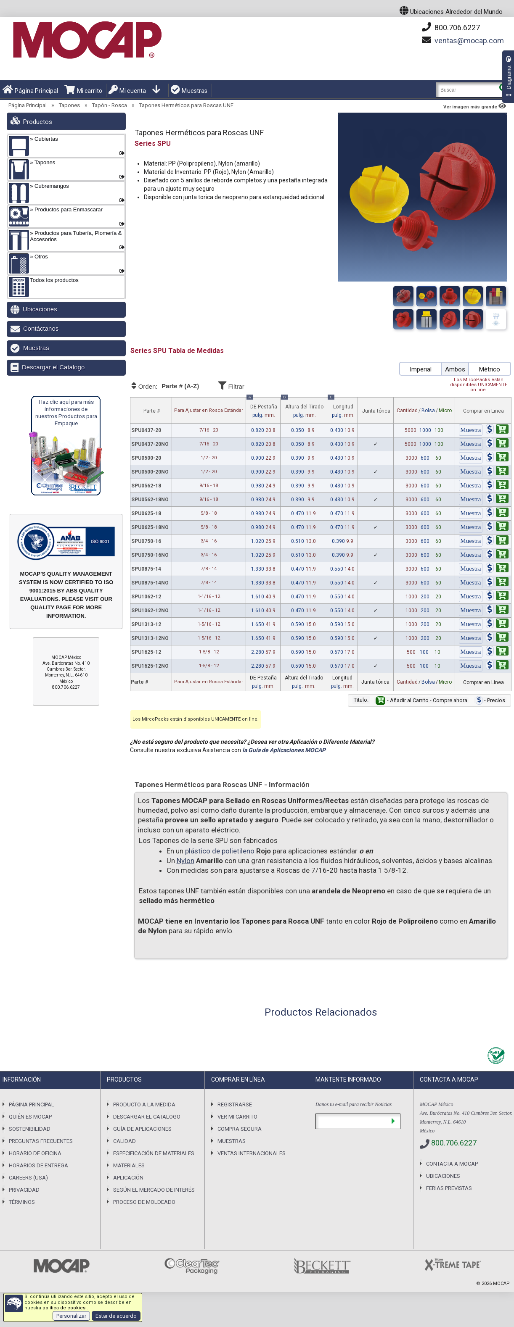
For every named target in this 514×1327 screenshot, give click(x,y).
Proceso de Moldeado (144, 1202)
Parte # (151, 411)
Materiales (129, 1165)
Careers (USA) (28, 1177)
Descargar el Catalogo (53, 367)
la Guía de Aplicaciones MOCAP (284, 750)
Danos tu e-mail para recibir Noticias (353, 1104)
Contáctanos (40, 328)
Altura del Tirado (303, 408)
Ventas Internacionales (251, 1153)
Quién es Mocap (30, 1117)
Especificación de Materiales (153, 1153)
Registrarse (234, 1104)
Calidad (124, 1141)
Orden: (173, 386)
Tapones (69, 105)
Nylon (185, 860)
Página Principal (30, 90)
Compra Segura (239, 1129)
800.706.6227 (451, 27)
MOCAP (501, 1283)
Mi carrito (83, 90)
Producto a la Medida (144, 1104)
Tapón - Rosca (109, 105)
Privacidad (24, 1190)
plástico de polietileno (219, 851)
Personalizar (71, 1316)
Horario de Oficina (35, 1153)
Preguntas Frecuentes (41, 1141)
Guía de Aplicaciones (142, 1129)
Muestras (189, 90)
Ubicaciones (40, 309)
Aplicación (128, 1177)
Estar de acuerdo (116, 1316)
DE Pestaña (262, 408)
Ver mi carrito (237, 1117)
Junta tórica (376, 411)
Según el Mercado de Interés (154, 1190)
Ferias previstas (449, 1188)
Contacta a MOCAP (452, 1164)
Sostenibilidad (29, 1129)
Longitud (341, 408)
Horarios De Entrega (38, 1165)
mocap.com (469, 40)
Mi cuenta (127, 90)
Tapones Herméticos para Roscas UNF (186, 105)
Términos (22, 1202)
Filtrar (255, 385)
